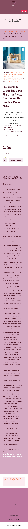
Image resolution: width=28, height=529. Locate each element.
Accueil (5, 31)
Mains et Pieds (18, 78)
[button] (23, 49)
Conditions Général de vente (14, 509)
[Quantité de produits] (5, 160)
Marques (11, 31)
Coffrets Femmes (17, 74)
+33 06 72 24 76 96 (13, 5)
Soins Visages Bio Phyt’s (14, 519)
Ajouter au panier (16, 160)
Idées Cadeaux (15, 72)
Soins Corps (17, 80)
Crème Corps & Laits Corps (11, 76)
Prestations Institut (14, 515)
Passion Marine (20, 31)
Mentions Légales (14, 505)
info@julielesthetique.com (14, 7)
